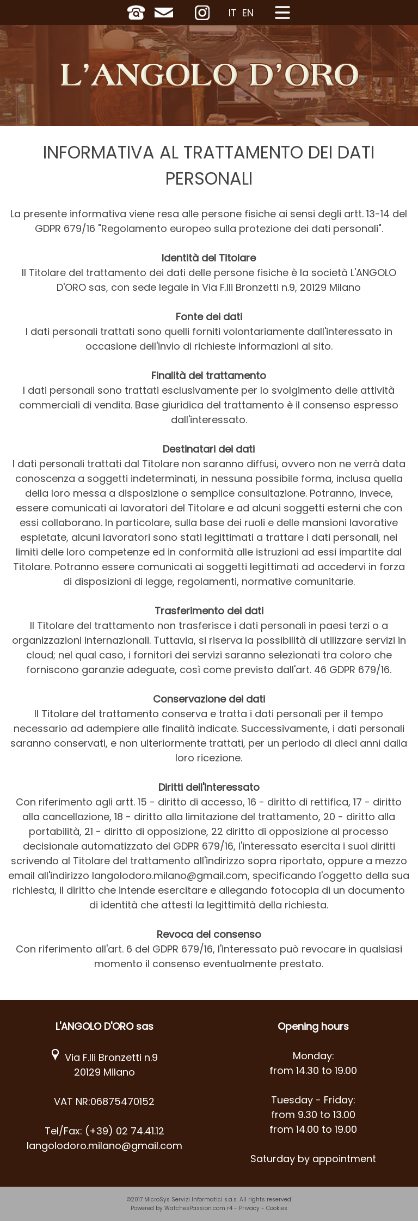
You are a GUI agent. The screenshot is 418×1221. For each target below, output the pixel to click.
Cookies (276, 1208)
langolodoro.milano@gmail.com (104, 1145)
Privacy (249, 1208)
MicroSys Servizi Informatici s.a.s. (191, 1199)
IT (233, 13)
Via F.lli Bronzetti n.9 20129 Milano (104, 1065)
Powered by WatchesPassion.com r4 (181, 1208)
